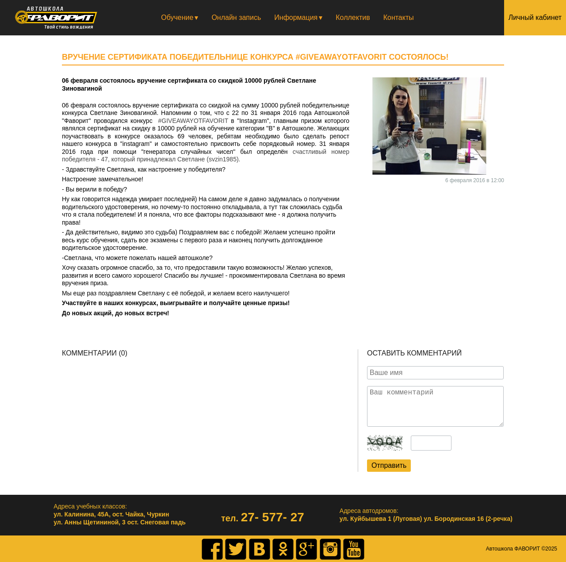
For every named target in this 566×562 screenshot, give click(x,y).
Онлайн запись (236, 17)
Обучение (177, 17)
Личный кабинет (535, 17)
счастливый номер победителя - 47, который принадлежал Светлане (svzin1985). (205, 155)
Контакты (398, 17)
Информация (295, 17)
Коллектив (353, 17)
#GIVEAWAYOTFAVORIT (193, 120)
